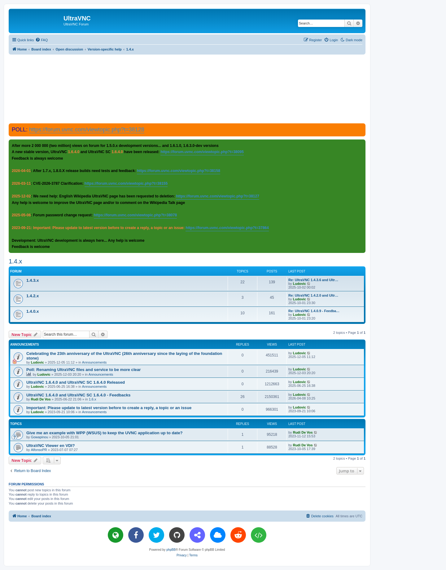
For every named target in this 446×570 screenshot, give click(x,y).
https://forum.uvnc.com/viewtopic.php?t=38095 (201, 152)
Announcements (94, 362)
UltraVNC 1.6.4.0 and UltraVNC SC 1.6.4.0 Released (75, 382)
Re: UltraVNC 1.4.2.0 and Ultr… (313, 295)
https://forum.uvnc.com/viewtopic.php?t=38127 (217, 196)
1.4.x (15, 261)
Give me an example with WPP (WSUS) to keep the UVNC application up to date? (104, 433)
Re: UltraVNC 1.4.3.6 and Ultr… (313, 280)
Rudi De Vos (41, 399)
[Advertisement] (187, 89)
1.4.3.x (32, 280)
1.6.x (92, 399)
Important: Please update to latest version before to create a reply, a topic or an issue (108, 407)
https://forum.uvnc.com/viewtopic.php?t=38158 (178, 171)
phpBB (171, 549)
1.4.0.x (32, 311)
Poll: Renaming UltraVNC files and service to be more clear (83, 369)
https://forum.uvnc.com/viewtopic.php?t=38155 (126, 183)
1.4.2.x (32, 296)
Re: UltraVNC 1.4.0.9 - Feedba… (313, 311)
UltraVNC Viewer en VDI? (50, 445)
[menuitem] (41, 40)
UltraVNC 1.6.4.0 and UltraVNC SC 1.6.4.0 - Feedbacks (78, 395)
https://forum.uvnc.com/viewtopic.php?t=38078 (135, 215)
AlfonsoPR (39, 450)
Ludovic (299, 283)
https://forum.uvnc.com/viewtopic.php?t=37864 (227, 228)
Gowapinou (39, 437)
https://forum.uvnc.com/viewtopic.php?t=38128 (86, 129)
